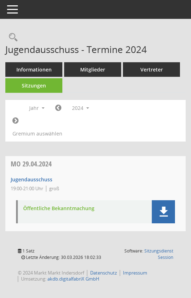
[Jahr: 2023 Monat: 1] (58, 108)
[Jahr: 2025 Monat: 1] (15, 121)
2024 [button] (80, 108)
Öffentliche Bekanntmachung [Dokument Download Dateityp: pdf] (58, 209)
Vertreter (151, 69)
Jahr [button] (37, 108)
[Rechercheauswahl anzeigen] (11, 37)
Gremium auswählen (37, 133)
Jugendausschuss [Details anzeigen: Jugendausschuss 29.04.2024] (31, 179)
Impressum (135, 273)
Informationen (34, 69)
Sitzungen (34, 85)
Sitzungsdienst (158, 254)
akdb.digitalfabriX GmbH (73, 279)
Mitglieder (92, 69)
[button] (163, 211)
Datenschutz (103, 273)
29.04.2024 (31, 164)
